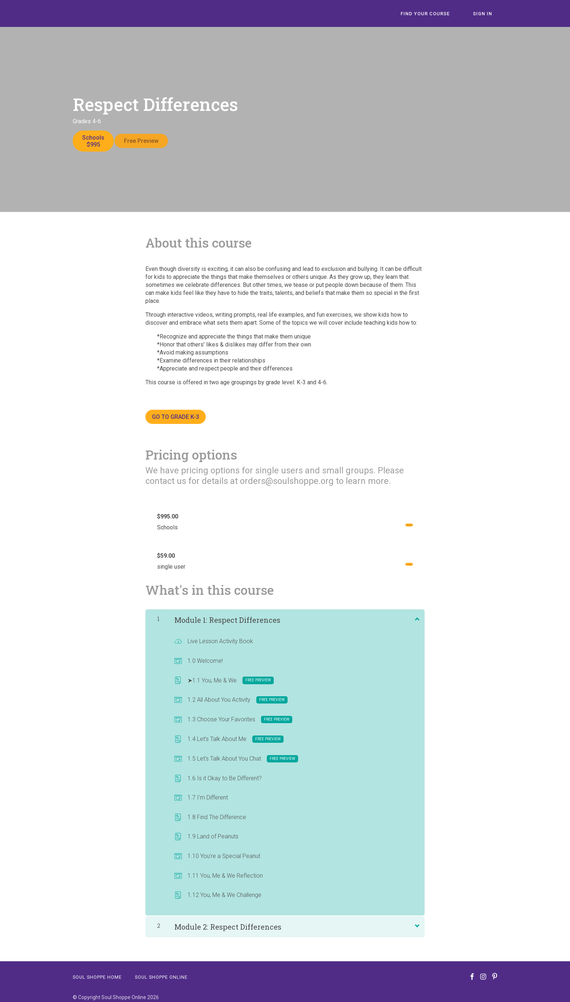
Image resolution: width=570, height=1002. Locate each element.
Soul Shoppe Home (97, 972)
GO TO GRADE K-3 (175, 411)
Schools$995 (93, 141)
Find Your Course (440, 13)
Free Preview (146, 140)
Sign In (487, 13)
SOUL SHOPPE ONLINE (161, 972)
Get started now (388, 520)
